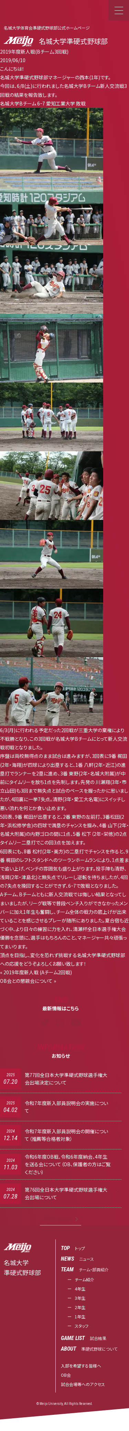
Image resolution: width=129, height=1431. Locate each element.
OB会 (66, 1375)
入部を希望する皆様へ (81, 1365)
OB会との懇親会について (26, 980)
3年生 (80, 1298)
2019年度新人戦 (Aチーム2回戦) (37, 972)
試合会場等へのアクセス (83, 1384)
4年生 (80, 1289)
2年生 (80, 1307)
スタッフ (81, 1326)
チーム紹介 (84, 1279)
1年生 (80, 1316)
